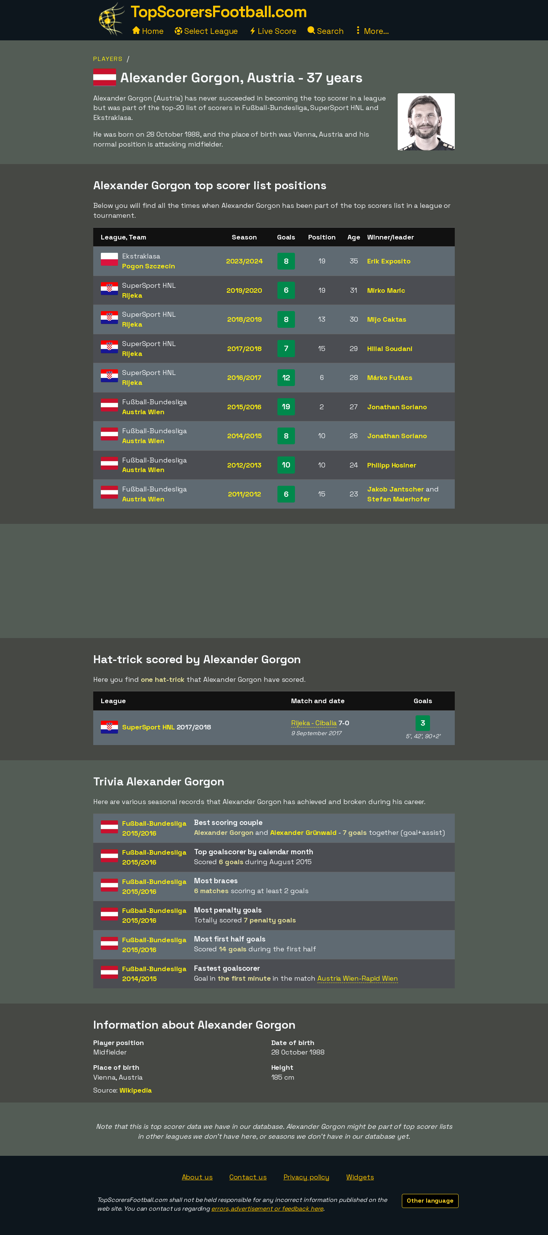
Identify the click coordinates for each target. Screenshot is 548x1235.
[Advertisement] (274, 581)
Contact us (248, 1177)
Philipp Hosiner (391, 465)
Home (148, 31)
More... (371, 31)
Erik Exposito (389, 261)
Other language (430, 1201)
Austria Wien (143, 411)
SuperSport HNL (166, 727)
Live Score (272, 31)
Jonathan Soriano (397, 406)
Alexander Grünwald (303, 832)
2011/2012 (244, 494)
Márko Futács (390, 377)
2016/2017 (244, 377)
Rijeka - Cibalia (313, 722)
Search (325, 31)
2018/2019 (244, 319)
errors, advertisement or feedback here (267, 1209)
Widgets (360, 1177)
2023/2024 (244, 261)
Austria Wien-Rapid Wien (357, 978)
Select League (206, 31)
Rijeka (132, 295)
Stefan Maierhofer (398, 499)
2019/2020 (244, 290)
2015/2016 (244, 406)
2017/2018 (244, 348)
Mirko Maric (386, 290)
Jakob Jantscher (395, 489)
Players (108, 59)
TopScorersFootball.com (218, 12)
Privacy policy (307, 1177)
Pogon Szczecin (148, 266)
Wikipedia (135, 1090)
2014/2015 (244, 435)
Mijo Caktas (386, 319)
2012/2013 (244, 465)
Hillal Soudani (390, 348)
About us (197, 1177)
